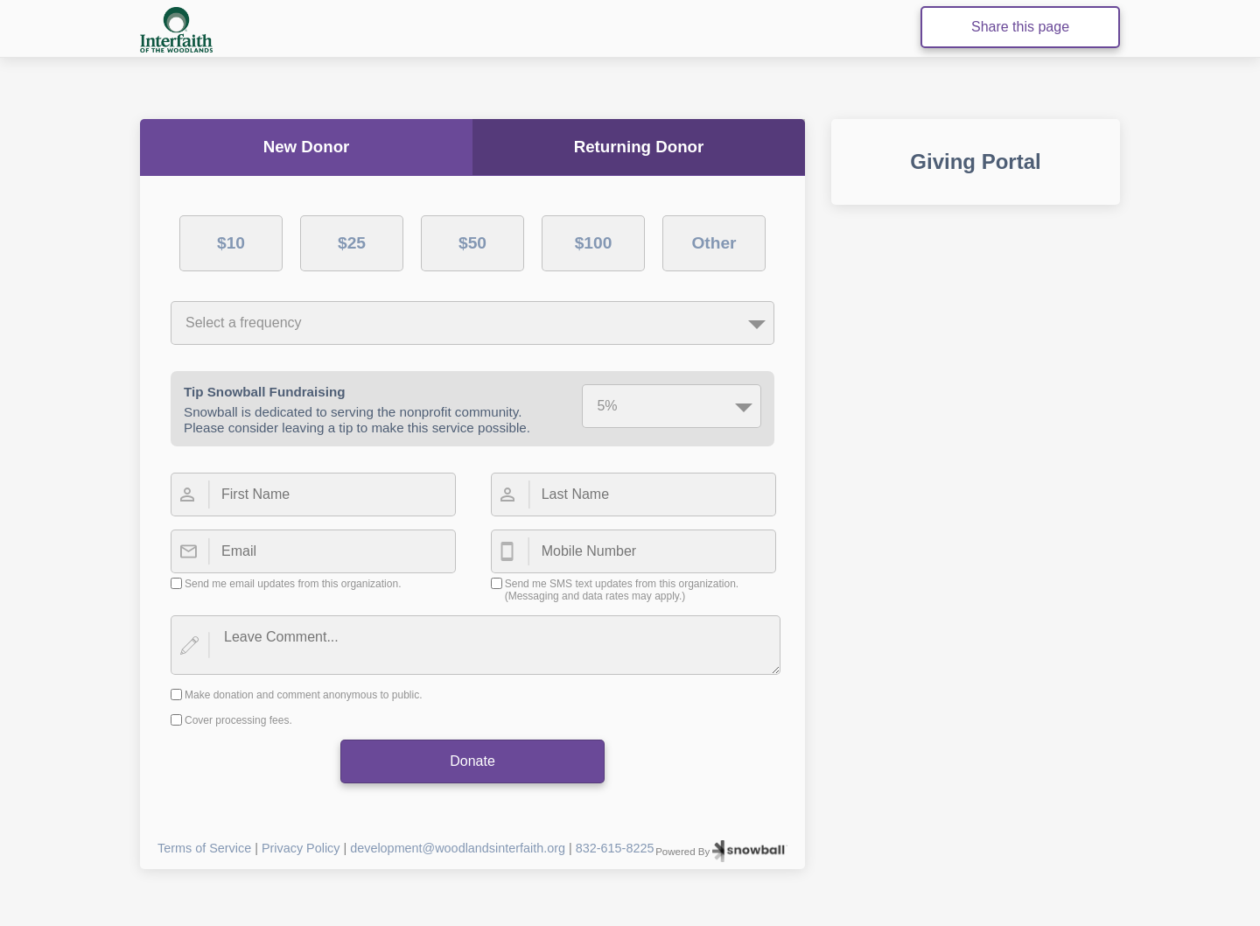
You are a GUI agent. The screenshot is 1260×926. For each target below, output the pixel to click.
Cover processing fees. (238, 720)
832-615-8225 (615, 848)
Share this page (1020, 26)
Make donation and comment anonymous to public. (304, 695)
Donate (472, 761)
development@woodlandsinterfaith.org (457, 848)
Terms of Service (204, 848)
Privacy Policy (301, 848)
